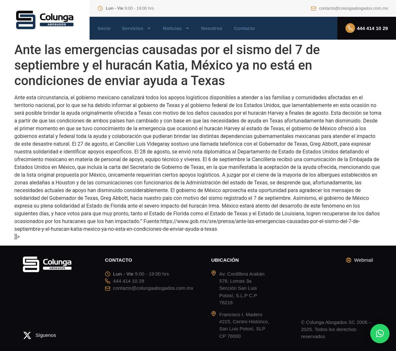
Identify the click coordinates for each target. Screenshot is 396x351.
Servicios (136, 28)
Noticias (176, 28)
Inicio (104, 28)
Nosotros (211, 28)
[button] (380, 333)
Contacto (244, 28)
